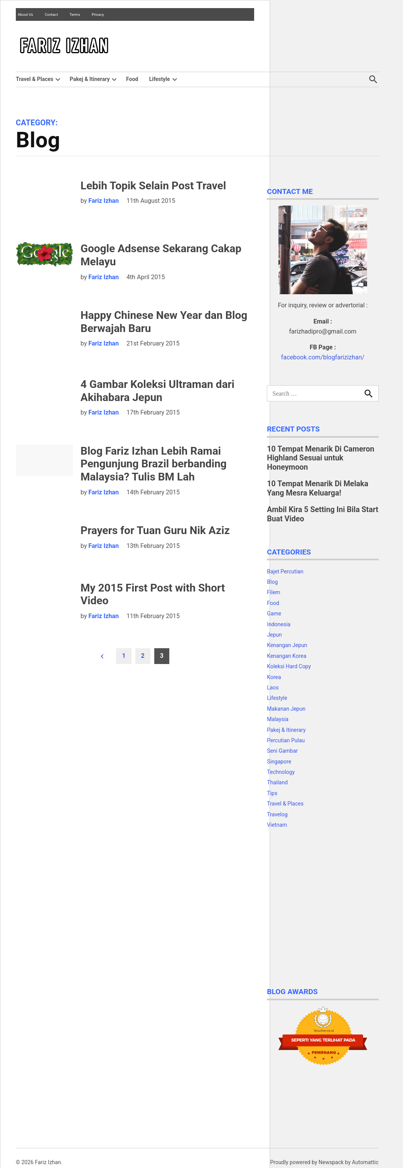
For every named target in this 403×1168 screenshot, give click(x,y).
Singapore (279, 761)
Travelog (277, 814)
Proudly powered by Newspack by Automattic (324, 1162)
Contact (51, 14)
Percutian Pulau (286, 740)
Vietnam (277, 825)
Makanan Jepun (286, 709)
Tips (272, 793)
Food (132, 79)
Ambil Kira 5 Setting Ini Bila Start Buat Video (322, 514)
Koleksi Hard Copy (289, 666)
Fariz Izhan (103, 200)
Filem (273, 592)
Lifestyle (159, 79)
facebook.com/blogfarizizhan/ (322, 357)
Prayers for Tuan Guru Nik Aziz (155, 530)
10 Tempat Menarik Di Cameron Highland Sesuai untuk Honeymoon (320, 458)
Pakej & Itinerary (90, 79)
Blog (272, 582)
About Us (25, 14)
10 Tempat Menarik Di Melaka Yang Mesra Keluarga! (317, 488)
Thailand (277, 782)
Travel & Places (34, 79)
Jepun (274, 635)
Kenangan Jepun (287, 645)
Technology (281, 772)
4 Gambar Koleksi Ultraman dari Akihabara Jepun (157, 391)
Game (274, 613)
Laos (272, 687)
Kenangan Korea (286, 656)
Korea (274, 677)
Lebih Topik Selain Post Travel (153, 185)
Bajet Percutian (285, 571)
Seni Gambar (282, 751)
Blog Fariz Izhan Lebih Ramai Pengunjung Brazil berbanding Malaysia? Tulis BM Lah (154, 464)
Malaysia (277, 719)
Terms (74, 14)
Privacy (98, 14)
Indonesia (278, 624)
